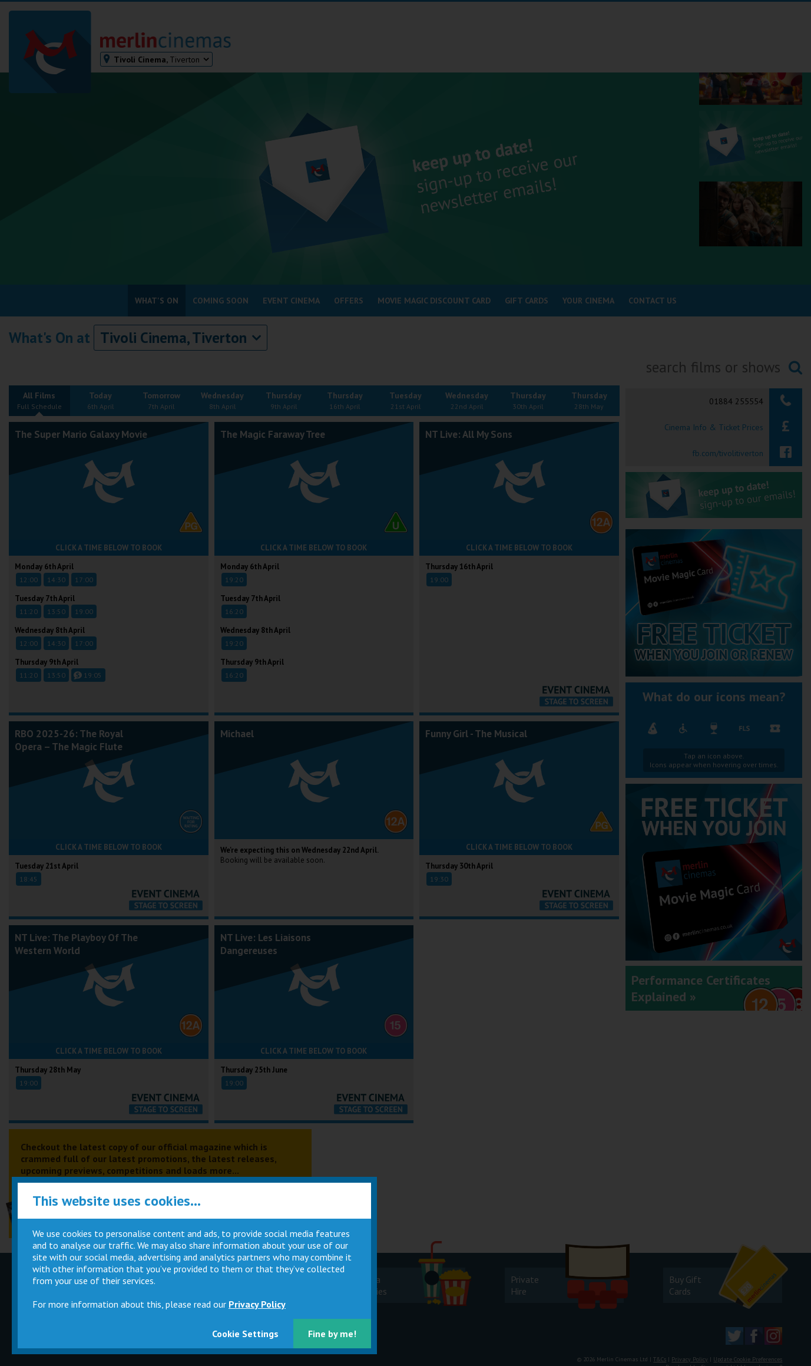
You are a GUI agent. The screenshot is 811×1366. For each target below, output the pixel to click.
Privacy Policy (257, 1304)
